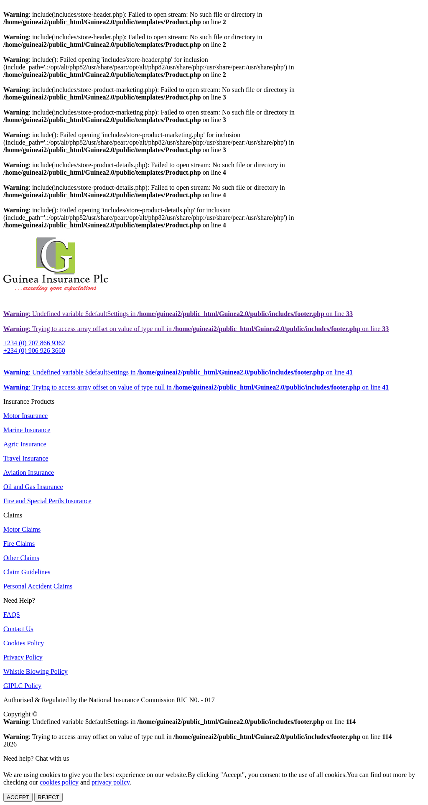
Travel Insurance (25, 458)
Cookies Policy (23, 643)
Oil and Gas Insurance (33, 486)
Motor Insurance (25, 415)
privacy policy (111, 782)
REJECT (48, 797)
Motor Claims (22, 529)
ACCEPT (18, 797)
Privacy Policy (23, 657)
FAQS (11, 614)
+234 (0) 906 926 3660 (34, 350)
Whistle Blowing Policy (35, 671)
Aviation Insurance (28, 472)
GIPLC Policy (22, 685)
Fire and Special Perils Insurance (47, 500)
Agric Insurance (24, 444)
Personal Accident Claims (37, 586)
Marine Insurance (26, 429)
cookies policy (59, 782)
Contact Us (18, 628)
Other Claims (21, 557)
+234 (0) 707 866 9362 (34, 342)
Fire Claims (19, 543)
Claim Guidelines (26, 572)
